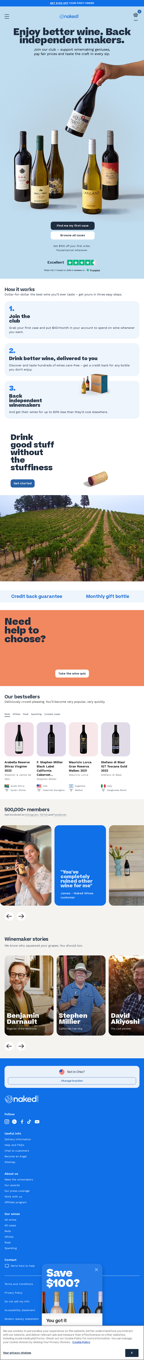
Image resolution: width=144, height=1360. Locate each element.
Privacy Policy (13, 1292)
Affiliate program (15, 1202)
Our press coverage (17, 1190)
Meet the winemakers (19, 1179)
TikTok (44, 814)
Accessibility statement (20, 1310)
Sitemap (10, 1162)
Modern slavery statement (22, 1318)
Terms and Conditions (19, 1283)
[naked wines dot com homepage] (69, 16)
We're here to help (23, 1265)
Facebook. (60, 814)
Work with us (13, 1196)
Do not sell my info (17, 1301)
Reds (7, 714)
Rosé (25, 714)
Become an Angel (16, 1156)
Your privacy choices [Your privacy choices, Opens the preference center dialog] (17, 1353)
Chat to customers (17, 1150)
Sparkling (36, 714)
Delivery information (18, 1139)
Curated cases (52, 714)
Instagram (31, 814)
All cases (10, 1225)
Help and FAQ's (14, 1144)
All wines (10, 1219)
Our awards (12, 1185)
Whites (16, 714)
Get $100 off (59, 3)
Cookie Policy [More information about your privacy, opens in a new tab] (81, 1342)
